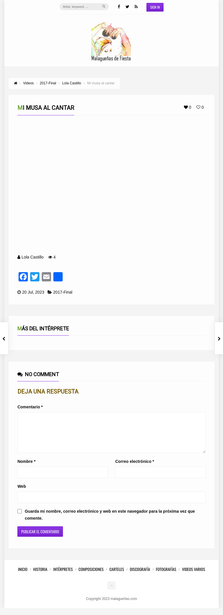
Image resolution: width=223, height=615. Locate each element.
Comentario (30, 407)
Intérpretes (62, 576)
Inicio (23, 576)
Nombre (26, 468)
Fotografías (166, 576)
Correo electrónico (134, 468)
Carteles (116, 576)
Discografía (140, 576)
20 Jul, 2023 (33, 292)
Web (21, 493)
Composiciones (91, 576)
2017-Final (62, 292)
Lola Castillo (32, 257)
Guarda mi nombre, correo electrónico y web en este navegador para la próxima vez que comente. (110, 521)
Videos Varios (193, 576)
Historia (40, 576)
